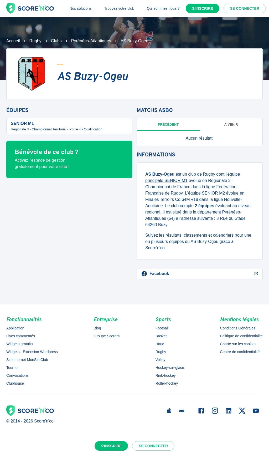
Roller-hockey (167, 383)
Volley (160, 360)
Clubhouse (15, 383)
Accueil (13, 41)
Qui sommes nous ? (163, 8)
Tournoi (12, 367)
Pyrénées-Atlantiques (91, 41)
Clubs (56, 41)
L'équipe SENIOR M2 (205, 193)
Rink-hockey (166, 375)
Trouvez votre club (119, 8)
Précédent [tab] (168, 124)
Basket (161, 336)
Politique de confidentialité (241, 336)
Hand (160, 344)
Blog (97, 328)
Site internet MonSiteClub (27, 360)
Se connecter (244, 8)
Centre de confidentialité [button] (240, 352)
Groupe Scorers (107, 336)
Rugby (35, 41)
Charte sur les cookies (238, 344)
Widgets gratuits (19, 344)
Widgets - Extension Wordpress (32, 352)
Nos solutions (80, 8)
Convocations (17, 375)
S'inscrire (202, 8)
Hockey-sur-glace (170, 367)
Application (15, 328)
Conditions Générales (237, 328)
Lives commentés (20, 336)
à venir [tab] (231, 124)
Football (162, 328)
